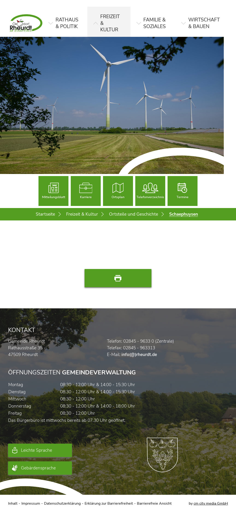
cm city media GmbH (211, 503)
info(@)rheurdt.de (139, 354)
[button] (63, 20)
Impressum (30, 503)
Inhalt (13, 503)
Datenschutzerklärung (62, 503)
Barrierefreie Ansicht (154, 503)
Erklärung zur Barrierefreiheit (109, 503)
